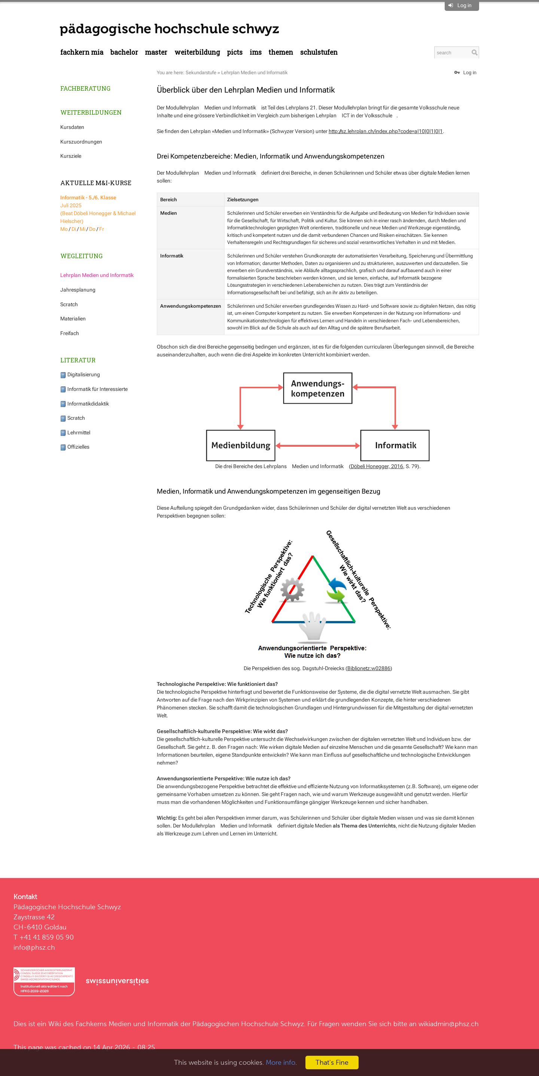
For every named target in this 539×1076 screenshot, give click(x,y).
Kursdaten (72, 127)
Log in (464, 5)
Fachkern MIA (81, 52)
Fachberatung (85, 88)
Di (73, 229)
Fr (101, 229)
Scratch (69, 304)
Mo (64, 229)
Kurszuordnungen (81, 142)
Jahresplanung (77, 290)
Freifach (69, 333)
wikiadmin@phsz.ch (448, 1024)
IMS (256, 52)
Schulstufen (319, 52)
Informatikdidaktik (84, 404)
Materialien (73, 319)
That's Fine (332, 1062)
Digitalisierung (80, 374)
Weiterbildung (197, 52)
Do (92, 229)
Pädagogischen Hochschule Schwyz (248, 1024)
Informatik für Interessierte (94, 389)
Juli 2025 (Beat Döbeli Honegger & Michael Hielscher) (97, 209)
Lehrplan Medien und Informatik (97, 275)
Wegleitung (81, 256)
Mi (82, 229)
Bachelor (124, 52)
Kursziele (70, 156)
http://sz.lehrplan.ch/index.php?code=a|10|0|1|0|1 (386, 131)
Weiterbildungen (91, 112)
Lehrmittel (75, 432)
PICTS (235, 52)
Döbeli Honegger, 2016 (377, 466)
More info (280, 1062)
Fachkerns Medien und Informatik (127, 1024)
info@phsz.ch (34, 947)
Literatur (77, 360)
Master (156, 52)
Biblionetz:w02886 (368, 668)
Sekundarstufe (201, 72)
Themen (280, 52)
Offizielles (74, 447)
